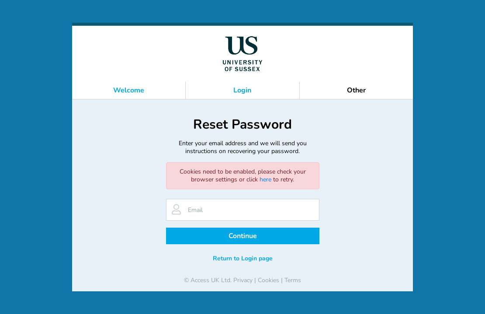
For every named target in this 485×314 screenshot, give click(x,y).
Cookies (268, 280)
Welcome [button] (128, 90)
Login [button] (242, 90)
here (265, 179)
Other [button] (356, 90)
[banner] (242, 53)
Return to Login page (243, 258)
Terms (292, 280)
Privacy (243, 280)
